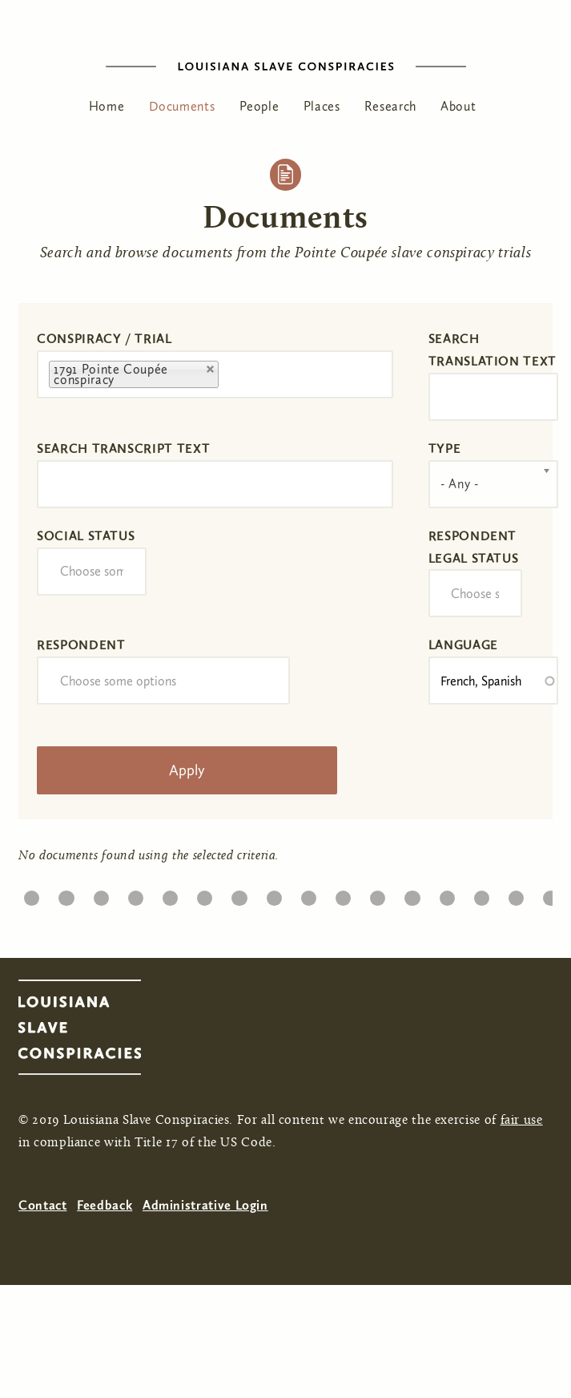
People (259, 106)
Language (463, 645)
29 (378, 894)
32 (481, 894)
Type (444, 448)
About (458, 106)
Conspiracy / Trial (104, 338)
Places (322, 106)
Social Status (86, 535)
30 (412, 894)
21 (101, 894)
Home (107, 106)
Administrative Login (205, 1205)
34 (551, 894)
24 (205, 894)
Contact (42, 1205)
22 (136, 894)
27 (309, 894)
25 (239, 894)
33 (516, 894)
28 (342, 894)
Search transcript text (123, 448)
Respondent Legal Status (473, 547)
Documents (182, 106)
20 (66, 894)
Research (390, 106)
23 (169, 894)
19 (32, 894)
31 (446, 894)
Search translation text (492, 350)
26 (273, 894)
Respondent (81, 645)
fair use (522, 1120)
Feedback (104, 1205)
